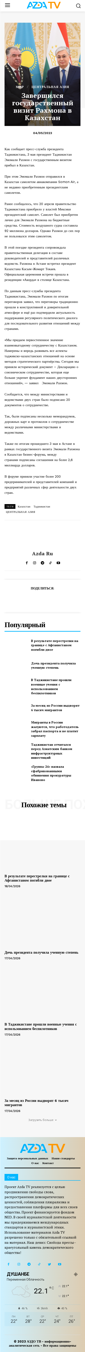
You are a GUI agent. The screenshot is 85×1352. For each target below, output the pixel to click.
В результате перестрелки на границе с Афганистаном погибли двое (54, 645)
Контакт (48, 1163)
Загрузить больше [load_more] (42, 1120)
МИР (20, 86)
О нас (35, 1163)
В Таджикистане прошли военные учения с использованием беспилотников (51, 686)
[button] (78, 5)
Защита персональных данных (27, 1158)
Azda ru (42, 553)
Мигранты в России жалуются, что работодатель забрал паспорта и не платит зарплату (55, 729)
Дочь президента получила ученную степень (53, 665)
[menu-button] (7, 5)
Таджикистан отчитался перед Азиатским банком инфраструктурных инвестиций (51, 751)
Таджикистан (42, 506)
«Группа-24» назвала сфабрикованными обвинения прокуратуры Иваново (51, 773)
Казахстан (24, 506)
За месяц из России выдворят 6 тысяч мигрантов (55, 707)
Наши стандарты (63, 1158)
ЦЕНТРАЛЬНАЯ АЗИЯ (50, 86)
